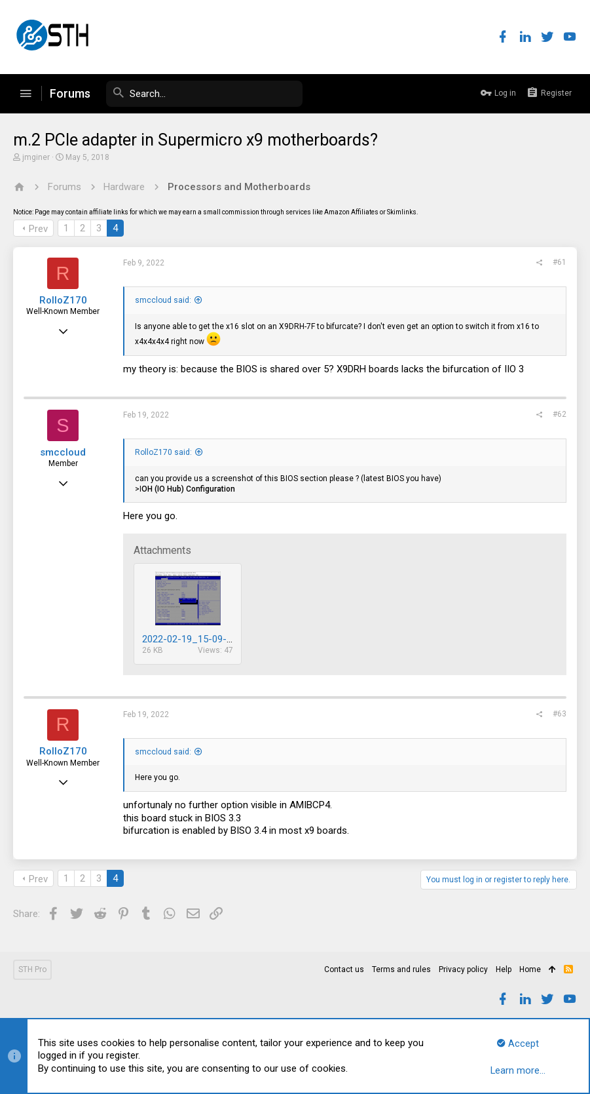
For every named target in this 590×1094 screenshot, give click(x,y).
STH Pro (32, 969)
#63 (559, 713)
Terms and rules (401, 969)
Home (530, 969)
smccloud (63, 452)
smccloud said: (163, 300)
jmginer (36, 157)
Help (503, 969)
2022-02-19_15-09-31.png (198, 639)
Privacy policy (463, 969)
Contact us (344, 969)
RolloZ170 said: (163, 452)
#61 (559, 262)
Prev (38, 229)
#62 (559, 414)
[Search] (204, 94)
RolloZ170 (63, 300)
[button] (25, 94)
